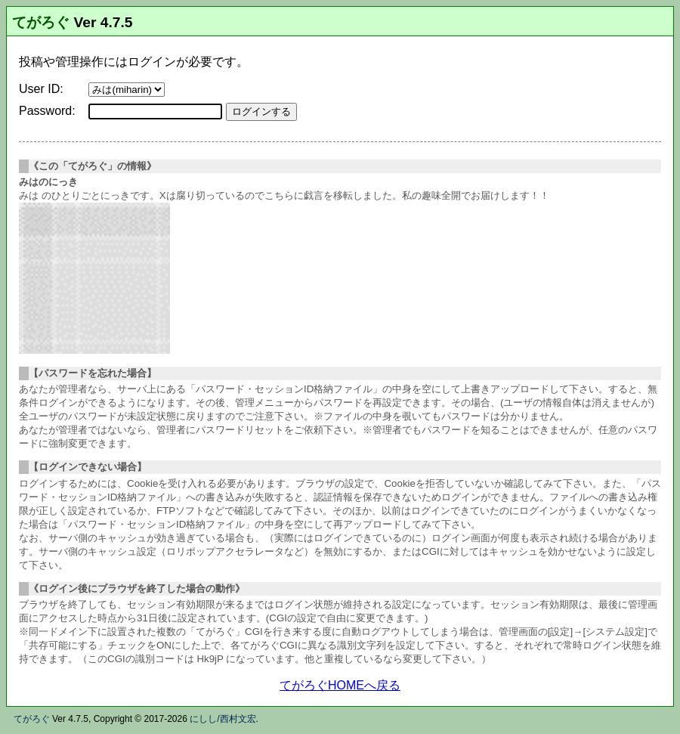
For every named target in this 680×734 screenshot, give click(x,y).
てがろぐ (41, 22)
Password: (47, 110)
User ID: (41, 88)
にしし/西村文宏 (222, 719)
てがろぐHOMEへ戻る (340, 685)
